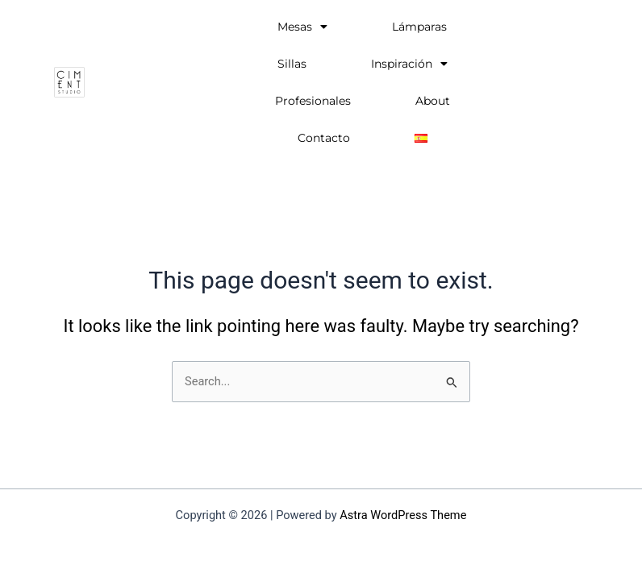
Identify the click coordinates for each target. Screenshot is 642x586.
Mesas (302, 26)
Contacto (324, 138)
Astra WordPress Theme (403, 515)
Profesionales (313, 101)
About (432, 101)
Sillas (291, 63)
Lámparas (419, 26)
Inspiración (409, 63)
